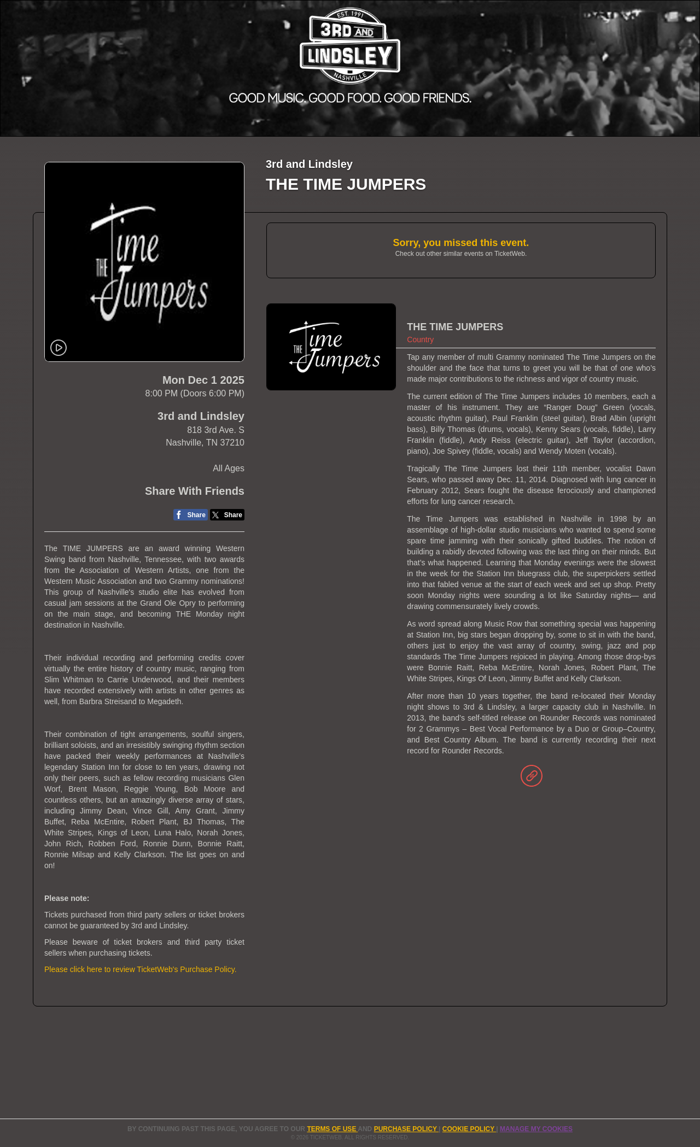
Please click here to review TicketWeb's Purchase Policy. (140, 969)
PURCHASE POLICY (406, 1129)
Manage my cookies (536, 1129)
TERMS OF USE (332, 1129)
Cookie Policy (469, 1129)
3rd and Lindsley (201, 416)
